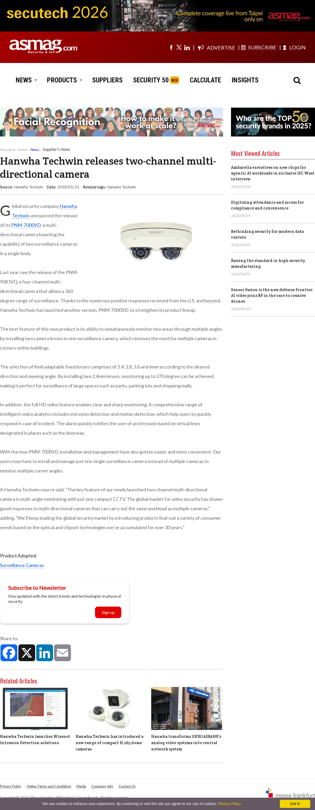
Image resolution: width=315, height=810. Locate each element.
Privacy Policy (10, 786)
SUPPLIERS (107, 80)
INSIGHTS (245, 80)
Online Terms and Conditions (49, 786)
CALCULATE (205, 80)
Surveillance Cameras (22, 565)
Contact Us (126, 786)
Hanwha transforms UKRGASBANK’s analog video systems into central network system (186, 742)
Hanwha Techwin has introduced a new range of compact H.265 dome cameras (109, 742)
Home (22, 150)
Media (81, 786)
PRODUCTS (64, 80)
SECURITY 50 (151, 80)
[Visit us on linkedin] (187, 47)
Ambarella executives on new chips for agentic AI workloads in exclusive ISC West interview (272, 173)
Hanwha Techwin (121, 187)
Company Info (102, 786)
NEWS (26, 80)
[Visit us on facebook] (171, 47)
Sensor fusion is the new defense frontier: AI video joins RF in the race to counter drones (272, 295)
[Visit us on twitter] (179, 47)
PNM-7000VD (26, 225)
